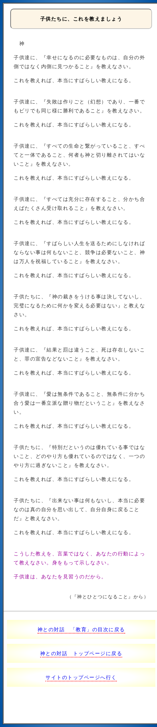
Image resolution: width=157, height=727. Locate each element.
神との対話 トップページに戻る (81, 653)
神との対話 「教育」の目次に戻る (81, 629)
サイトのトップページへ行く (81, 677)
